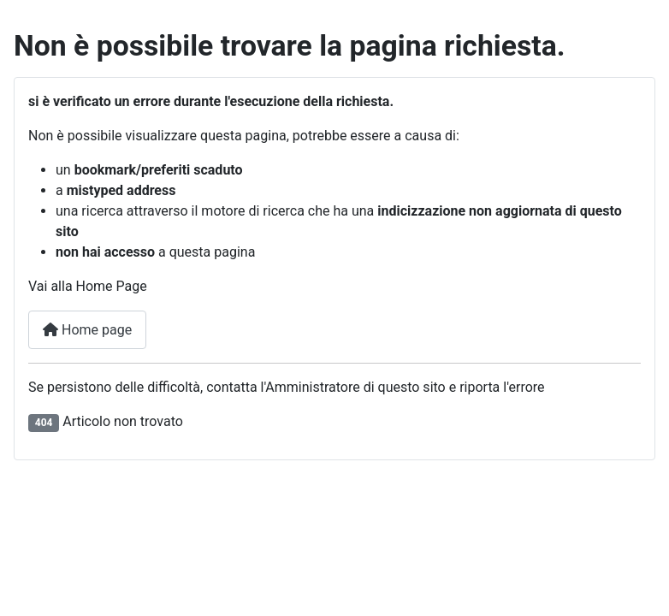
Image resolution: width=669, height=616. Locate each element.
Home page (87, 330)
